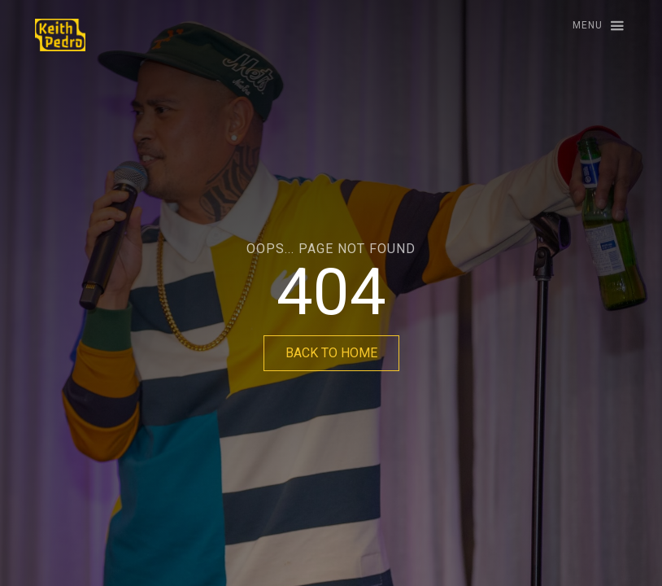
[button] (591, 26)
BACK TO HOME (331, 353)
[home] (60, 35)
